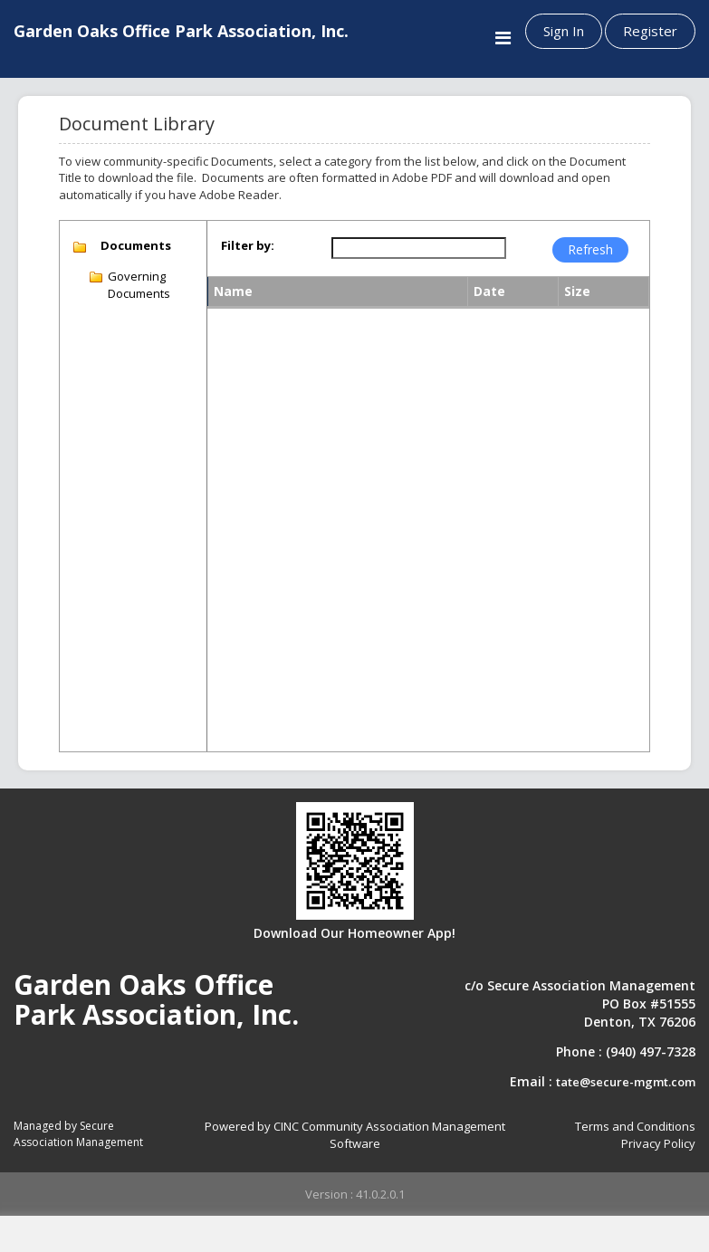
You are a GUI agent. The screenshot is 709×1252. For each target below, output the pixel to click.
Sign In (563, 31)
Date (489, 291)
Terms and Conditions (635, 1126)
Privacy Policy (658, 1143)
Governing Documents (139, 284)
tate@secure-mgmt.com (625, 1082)
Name (233, 291)
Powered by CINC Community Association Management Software (355, 1135)
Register (650, 31)
